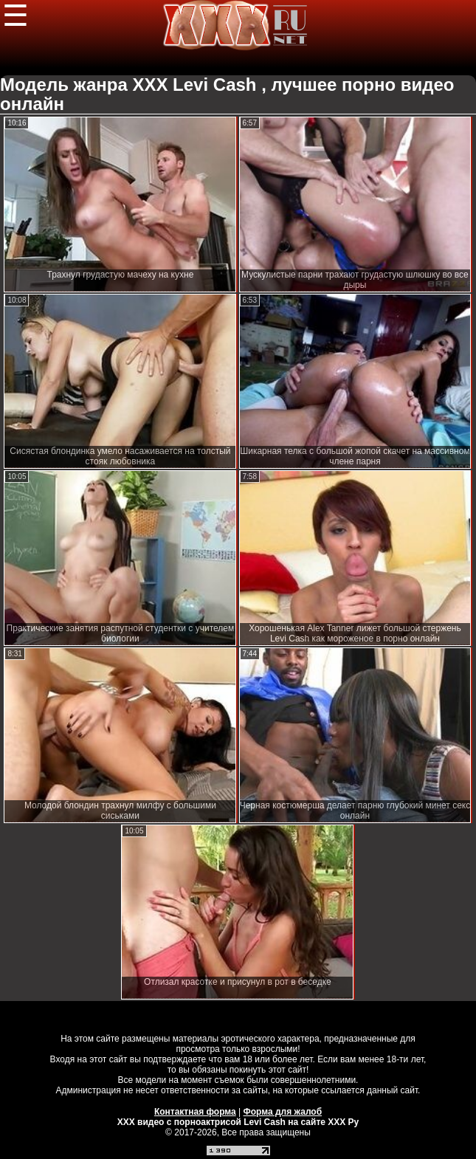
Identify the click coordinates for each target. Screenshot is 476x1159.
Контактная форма (195, 1112)
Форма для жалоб (283, 1112)
